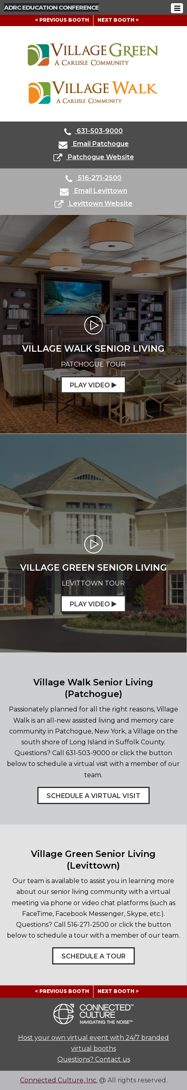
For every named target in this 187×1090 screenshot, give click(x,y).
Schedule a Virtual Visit (93, 796)
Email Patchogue (94, 144)
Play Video (93, 385)
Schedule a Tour (93, 956)
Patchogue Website (93, 157)
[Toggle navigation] (177, 8)
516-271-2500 (93, 178)
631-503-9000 (93, 131)
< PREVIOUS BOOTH (62, 20)
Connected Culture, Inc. (59, 1080)
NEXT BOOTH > (118, 20)
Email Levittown (93, 191)
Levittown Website (93, 204)
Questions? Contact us (93, 1059)
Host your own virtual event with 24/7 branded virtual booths (93, 1043)
